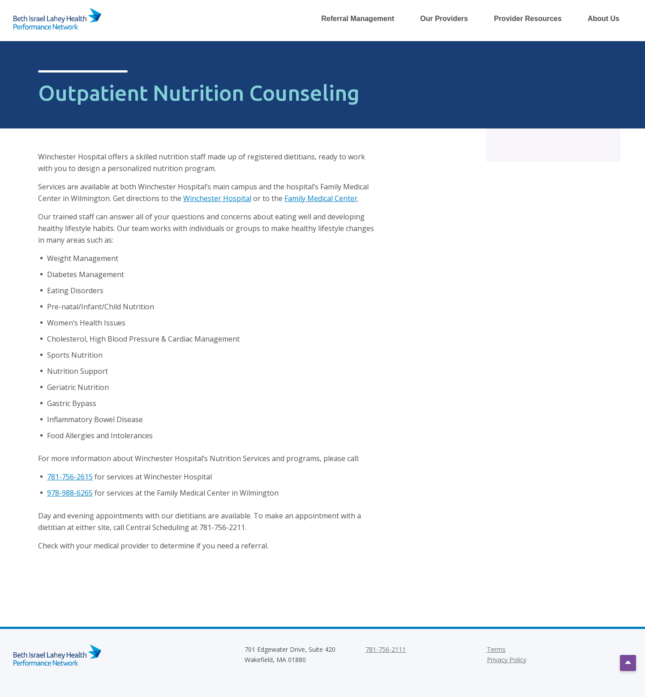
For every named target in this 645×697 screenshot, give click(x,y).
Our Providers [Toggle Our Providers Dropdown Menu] (444, 18)
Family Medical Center (320, 198)
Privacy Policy (506, 659)
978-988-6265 (70, 493)
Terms (496, 649)
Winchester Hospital (217, 198)
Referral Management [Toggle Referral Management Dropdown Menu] (357, 18)
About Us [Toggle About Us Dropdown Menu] (603, 18)
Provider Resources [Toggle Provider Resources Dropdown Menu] (528, 18)
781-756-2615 (70, 477)
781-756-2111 (386, 649)
